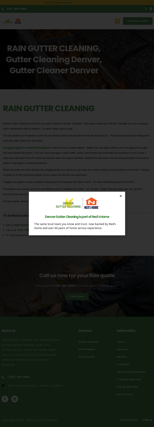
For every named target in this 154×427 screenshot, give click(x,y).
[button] (120, 196)
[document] (77, 213)
